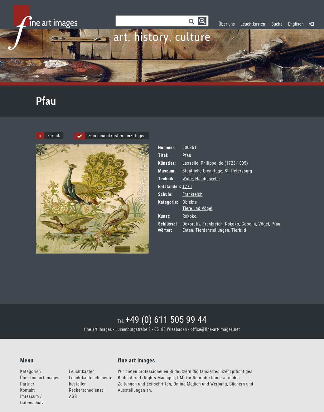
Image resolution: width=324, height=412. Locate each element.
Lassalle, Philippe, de (202, 163)
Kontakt (27, 390)
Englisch (296, 24)
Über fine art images (40, 377)
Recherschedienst (86, 390)
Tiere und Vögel (197, 208)
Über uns (227, 24)
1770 (187, 186)
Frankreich (192, 194)
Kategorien (30, 371)
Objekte (189, 202)
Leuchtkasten (254, 23)
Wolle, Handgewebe (201, 178)
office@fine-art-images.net (215, 329)
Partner (27, 383)
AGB (73, 396)
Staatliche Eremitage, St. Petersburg (217, 170)
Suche (277, 24)
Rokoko (189, 216)
